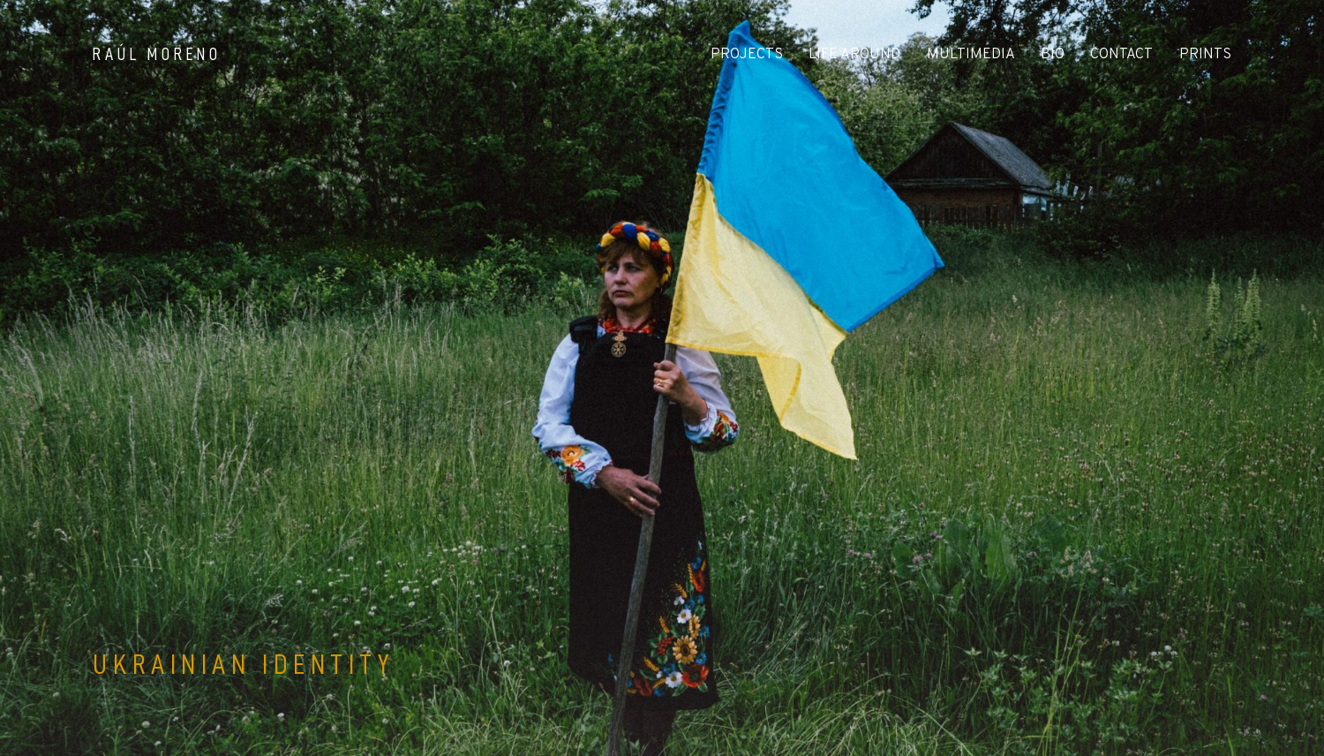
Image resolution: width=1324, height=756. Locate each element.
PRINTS (1205, 55)
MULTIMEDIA (971, 55)
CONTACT (1121, 55)
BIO (1052, 55)
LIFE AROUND (854, 55)
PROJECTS (747, 55)
